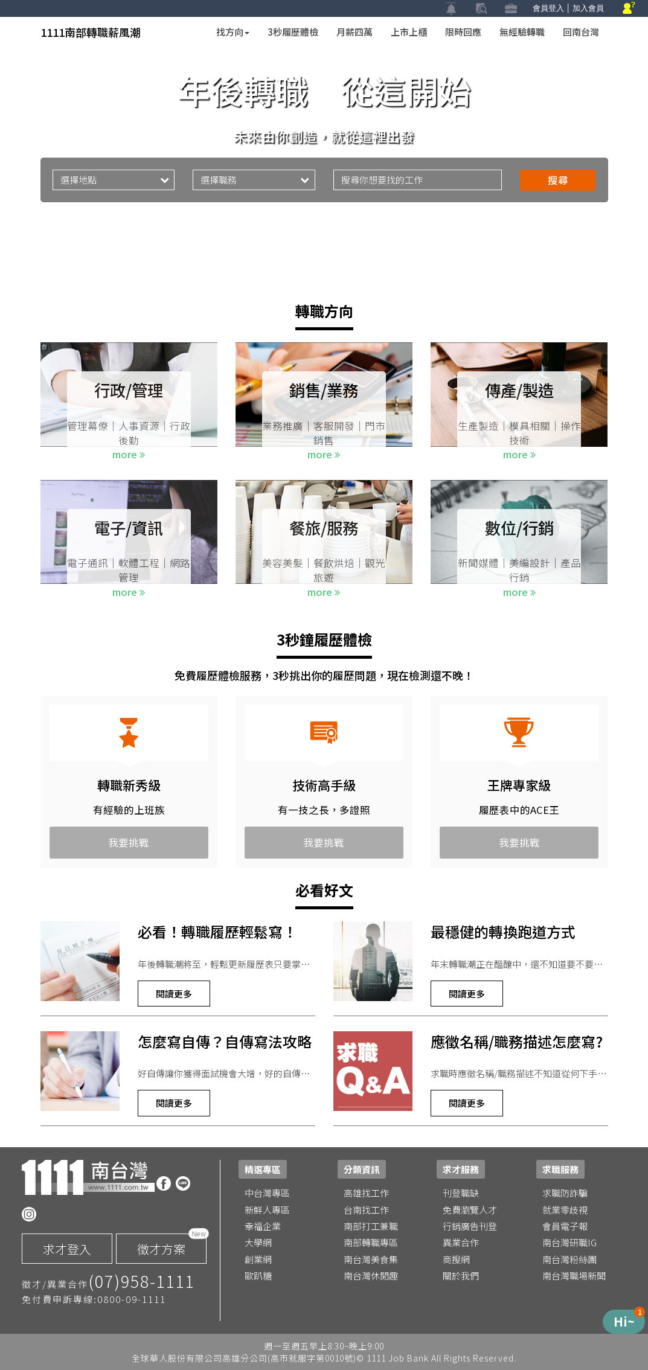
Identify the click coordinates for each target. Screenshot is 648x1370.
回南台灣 (581, 31)
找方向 (232, 31)
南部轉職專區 (371, 1242)
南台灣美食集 (371, 1259)
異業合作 (461, 1242)
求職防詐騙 (565, 1192)
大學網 (258, 1242)
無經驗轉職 (522, 31)
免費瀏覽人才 (470, 1209)
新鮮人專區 (267, 1209)
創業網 (258, 1259)
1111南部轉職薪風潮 (90, 32)
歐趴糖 (258, 1275)
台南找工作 (366, 1209)
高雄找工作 (366, 1192)
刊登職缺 (461, 1192)
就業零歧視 (565, 1209)
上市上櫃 (409, 31)
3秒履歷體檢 (293, 31)
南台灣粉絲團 (569, 1259)
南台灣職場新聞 (574, 1275)
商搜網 (456, 1259)
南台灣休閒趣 (371, 1275)
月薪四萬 (354, 31)
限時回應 (463, 31)
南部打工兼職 (371, 1226)
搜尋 (558, 180)
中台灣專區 (267, 1192)
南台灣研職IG (569, 1242)
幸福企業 (263, 1226)
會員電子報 (565, 1226)
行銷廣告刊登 (470, 1226)
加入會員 (588, 8)
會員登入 (548, 8)
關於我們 (461, 1275)
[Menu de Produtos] (624, 1322)
